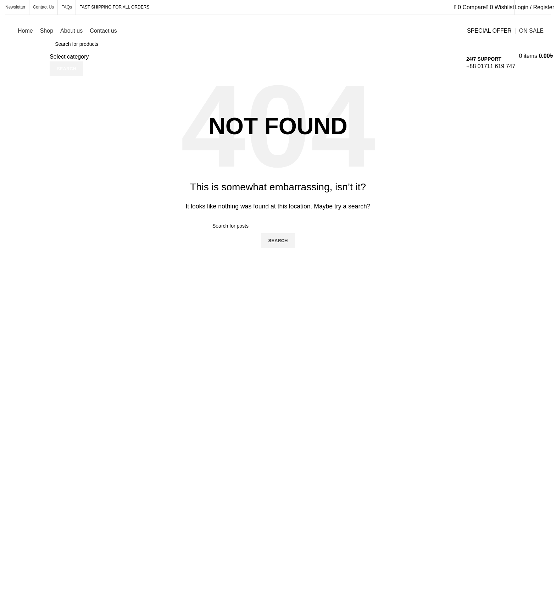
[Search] (278, 225)
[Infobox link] (278, 32)
